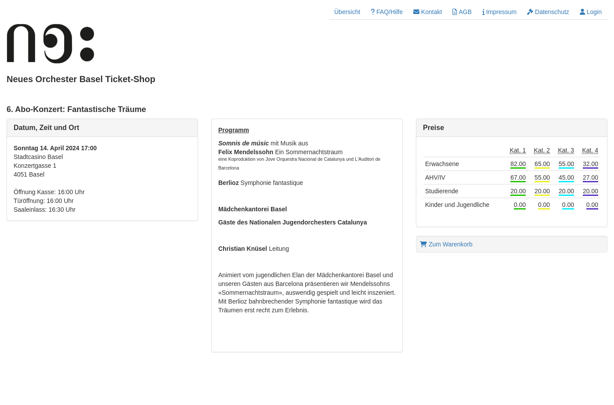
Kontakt (427, 11)
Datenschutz (548, 11)
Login (591, 11)
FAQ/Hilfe (387, 11)
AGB (462, 11)
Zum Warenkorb (446, 244)
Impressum (499, 11)
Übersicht (347, 11)
